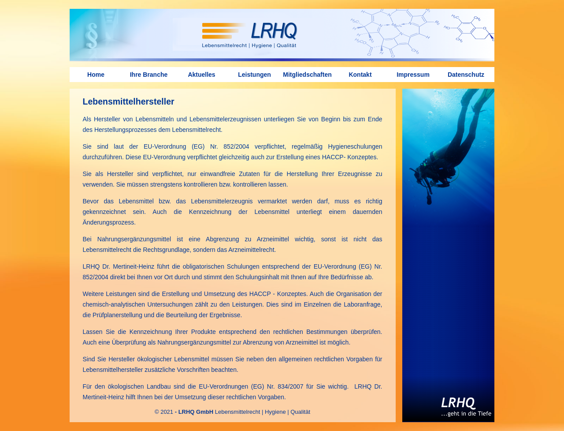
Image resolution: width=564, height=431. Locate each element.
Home (95, 74)
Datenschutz (466, 74)
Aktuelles (201, 74)
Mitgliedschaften (307, 74)
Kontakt (360, 74)
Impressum (413, 74)
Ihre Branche (149, 74)
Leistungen (254, 74)
